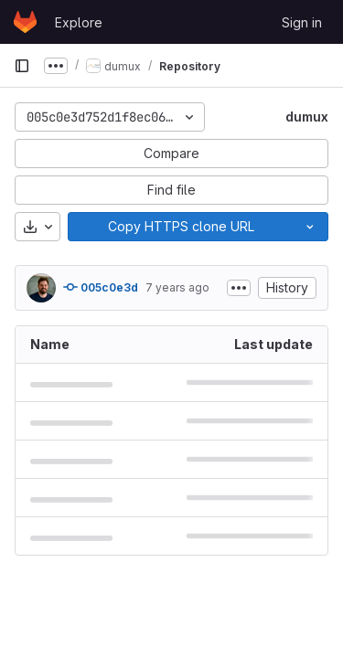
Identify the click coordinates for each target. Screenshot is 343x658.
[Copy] (180, 226)
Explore (78, 22)
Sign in (302, 22)
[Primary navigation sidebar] (22, 65)
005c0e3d (100, 287)
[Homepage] (25, 22)
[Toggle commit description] (239, 288)
